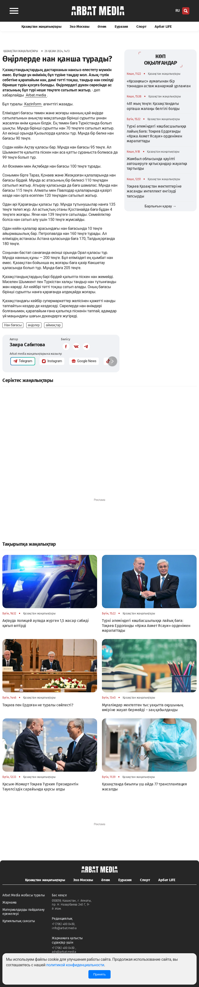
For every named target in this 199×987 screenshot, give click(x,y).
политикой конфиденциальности (75, 965)
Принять (99, 974)
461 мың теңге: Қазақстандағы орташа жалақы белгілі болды (153, 106)
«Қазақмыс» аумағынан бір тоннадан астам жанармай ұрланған (158, 83)
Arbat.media (36, 95)
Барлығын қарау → (160, 206)
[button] (112, 361)
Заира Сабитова (27, 344)
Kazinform (32, 104)
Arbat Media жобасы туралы (23, 895)
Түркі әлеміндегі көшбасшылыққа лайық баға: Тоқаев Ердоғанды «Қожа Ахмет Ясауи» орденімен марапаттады (156, 133)
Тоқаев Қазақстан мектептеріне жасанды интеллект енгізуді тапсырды (154, 191)
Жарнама (9, 902)
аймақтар (53, 325)
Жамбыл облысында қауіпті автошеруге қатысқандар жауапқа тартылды (157, 164)
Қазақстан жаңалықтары (41, 26)
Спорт (141, 26)
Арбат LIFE (163, 26)
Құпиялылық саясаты (18, 921)
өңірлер (34, 325)
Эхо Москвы (79, 26)
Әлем (102, 26)
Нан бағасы (13, 325)
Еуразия (121, 26)
